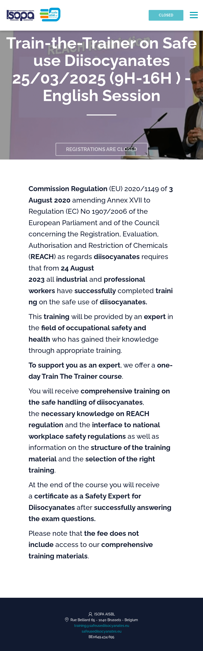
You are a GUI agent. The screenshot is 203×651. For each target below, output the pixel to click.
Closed (166, 15)
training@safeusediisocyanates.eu (101, 626)
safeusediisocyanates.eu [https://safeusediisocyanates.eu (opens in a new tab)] (101, 631)
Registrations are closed (101, 149)
